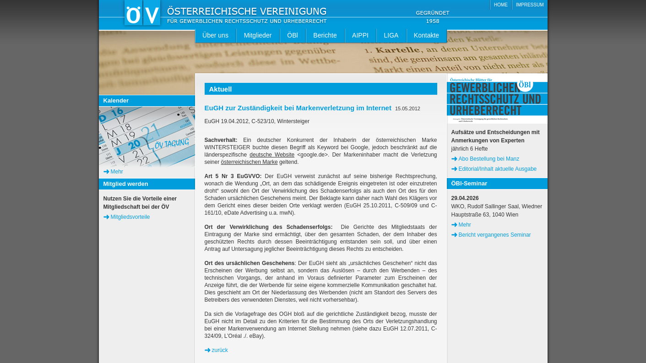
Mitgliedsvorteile (130, 217)
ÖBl (292, 35)
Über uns (215, 35)
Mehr (117, 171)
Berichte (325, 35)
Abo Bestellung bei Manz (489, 159)
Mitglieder (258, 35)
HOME (501, 4)
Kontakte (426, 35)
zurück (220, 350)
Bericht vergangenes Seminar (495, 235)
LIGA (391, 35)
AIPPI (360, 35)
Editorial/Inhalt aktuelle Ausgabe (498, 169)
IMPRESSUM (530, 4)
